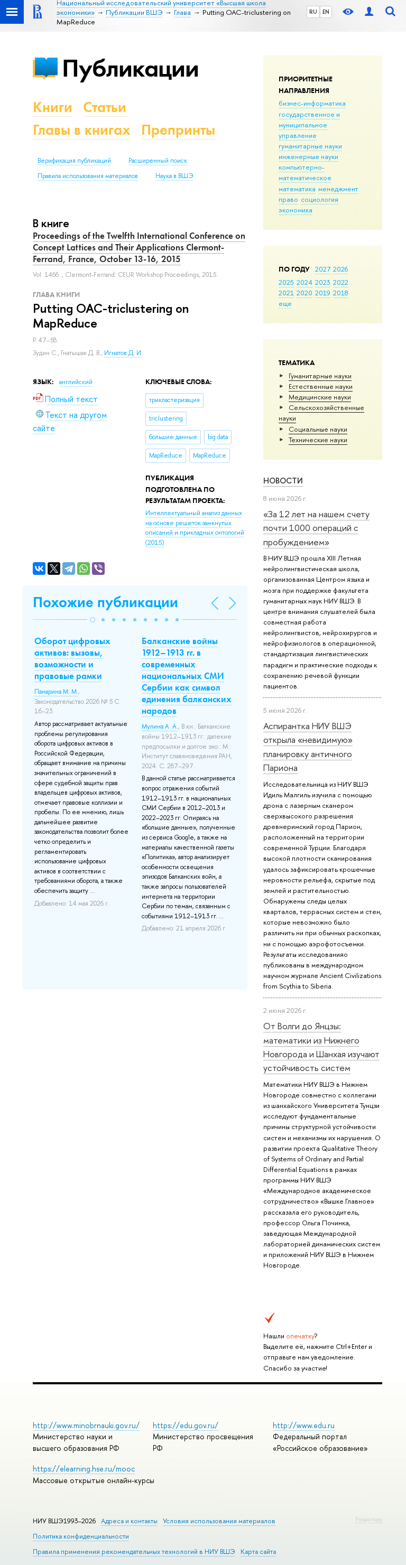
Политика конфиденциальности (81, 1536)
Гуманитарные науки (320, 375)
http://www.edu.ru (304, 1425)
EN (325, 11)
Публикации (130, 68)
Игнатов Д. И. (123, 353)
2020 (304, 292)
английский (76, 382)
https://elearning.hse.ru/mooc (84, 1469)
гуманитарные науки (310, 146)
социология (319, 199)
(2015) (194, 528)
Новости (283, 480)
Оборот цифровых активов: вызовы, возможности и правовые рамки (72, 658)
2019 (322, 292)
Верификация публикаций (74, 160)
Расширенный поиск (157, 160)
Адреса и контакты (129, 1520)
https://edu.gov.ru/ (185, 1425)
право (288, 199)
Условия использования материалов (219, 1520)
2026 (340, 269)
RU (313, 11)
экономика (295, 210)
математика (297, 188)
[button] (92, 619)
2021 (286, 292)
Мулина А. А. (160, 726)
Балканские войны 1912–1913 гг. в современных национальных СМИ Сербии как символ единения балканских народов (187, 676)
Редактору (368, 1519)
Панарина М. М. (56, 691)
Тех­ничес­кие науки (318, 439)
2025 (286, 282)
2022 (340, 282)
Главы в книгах (82, 129)
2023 (322, 282)
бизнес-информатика (312, 103)
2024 (304, 282)
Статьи (104, 107)
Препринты (178, 129)
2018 (340, 292)
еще (285, 303)
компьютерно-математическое (305, 172)
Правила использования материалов (88, 176)
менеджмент (338, 188)
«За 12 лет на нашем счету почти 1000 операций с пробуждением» (316, 528)
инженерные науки (308, 156)
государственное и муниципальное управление (309, 124)
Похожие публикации (105, 602)
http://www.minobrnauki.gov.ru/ (86, 1425)
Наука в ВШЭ (174, 176)
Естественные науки (321, 386)
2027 (322, 269)
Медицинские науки (320, 397)
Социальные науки (318, 429)
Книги (52, 107)
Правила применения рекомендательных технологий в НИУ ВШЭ (134, 1551)
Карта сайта (258, 1551)
